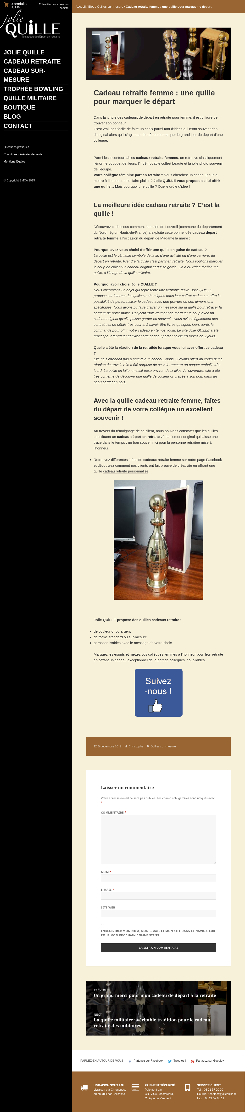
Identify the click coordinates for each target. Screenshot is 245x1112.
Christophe (136, 746)
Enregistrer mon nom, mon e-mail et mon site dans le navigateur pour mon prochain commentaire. (158, 933)
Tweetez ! (179, 1060)
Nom (106, 872)
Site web (108, 907)
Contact (18, 125)
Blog (12, 116)
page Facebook (209, 460)
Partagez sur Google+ (210, 1060)
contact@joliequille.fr (223, 1094)
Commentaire (114, 812)
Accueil (81, 6)
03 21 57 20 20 (213, 1089)
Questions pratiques (16, 147)
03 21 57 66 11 (214, 1098)
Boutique (19, 107)
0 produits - (20, 5)
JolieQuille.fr (30, 23)
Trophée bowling (33, 89)
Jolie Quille (24, 52)
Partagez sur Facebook (148, 1060)
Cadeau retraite (32, 61)
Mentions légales (14, 161)
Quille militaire (30, 98)
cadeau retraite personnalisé (125, 471)
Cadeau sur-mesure (24, 75)
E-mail (107, 890)
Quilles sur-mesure (110, 6)
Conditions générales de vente (23, 154)
